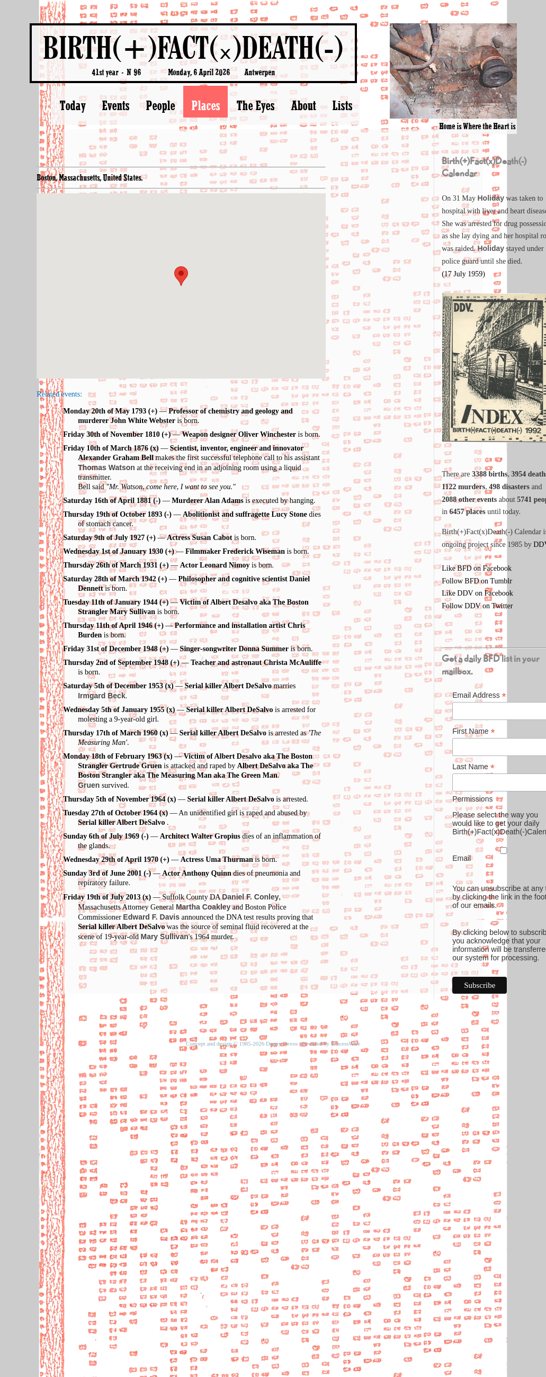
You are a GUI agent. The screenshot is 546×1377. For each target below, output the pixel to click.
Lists (342, 105)
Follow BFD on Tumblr (477, 581)
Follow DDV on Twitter (477, 606)
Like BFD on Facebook (477, 568)
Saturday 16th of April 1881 (107, 501)
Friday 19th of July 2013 (101, 897)
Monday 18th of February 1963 (112, 756)
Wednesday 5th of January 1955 (113, 710)
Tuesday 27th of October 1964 (110, 813)
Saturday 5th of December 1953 (113, 686)
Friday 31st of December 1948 (110, 649)
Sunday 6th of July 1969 (101, 836)
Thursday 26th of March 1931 (110, 565)
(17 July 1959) (463, 274)
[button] (181, 276)
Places (205, 105)
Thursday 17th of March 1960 (110, 733)
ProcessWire (345, 1043)
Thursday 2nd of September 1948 (115, 663)
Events (115, 105)
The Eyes (255, 105)
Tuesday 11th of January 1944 (110, 602)
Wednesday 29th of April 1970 (110, 859)
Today (72, 105)
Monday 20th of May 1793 (104, 411)
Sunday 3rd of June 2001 (102, 873)
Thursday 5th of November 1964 (114, 799)
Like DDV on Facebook (477, 593)
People (160, 105)
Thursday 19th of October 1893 (112, 514)
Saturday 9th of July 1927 (104, 538)
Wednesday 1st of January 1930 (113, 551)
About (303, 105)
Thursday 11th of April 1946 (108, 625)
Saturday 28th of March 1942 (109, 579)
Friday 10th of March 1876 (105, 448)
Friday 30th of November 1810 (111, 434)
